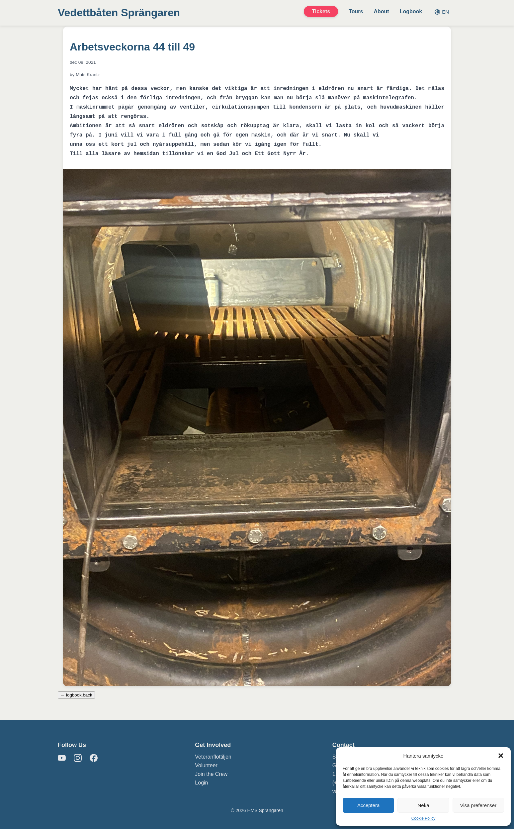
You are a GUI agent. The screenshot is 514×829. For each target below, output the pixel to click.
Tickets (321, 11)
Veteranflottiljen (213, 757)
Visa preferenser (478, 805)
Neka (423, 805)
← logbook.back (76, 694)
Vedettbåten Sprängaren (119, 13)
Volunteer (206, 765)
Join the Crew (211, 774)
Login (201, 782)
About (381, 11)
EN (442, 12)
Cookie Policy (423, 818)
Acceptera (368, 805)
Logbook (411, 11)
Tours (356, 11)
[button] (500, 755)
